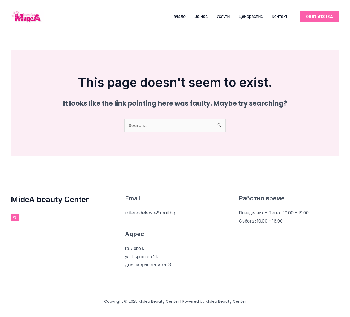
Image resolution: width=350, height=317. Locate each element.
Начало (178, 16)
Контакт (279, 16)
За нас (201, 16)
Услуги (223, 16)
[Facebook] (15, 217)
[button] (319, 16)
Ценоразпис (250, 16)
